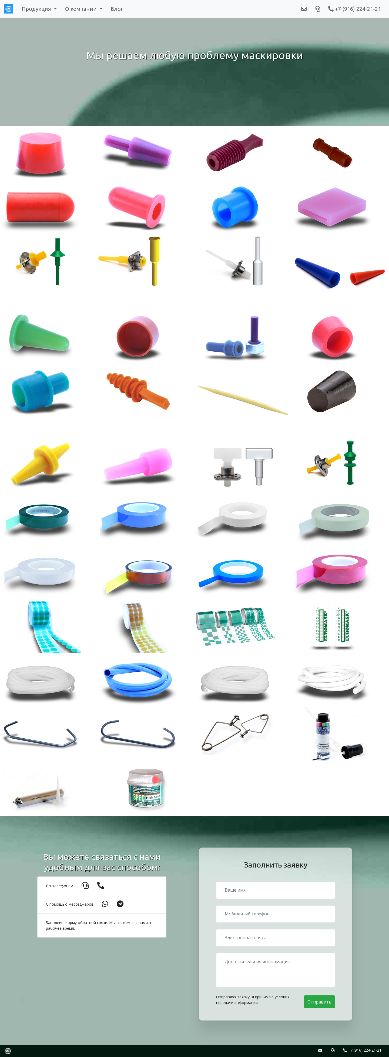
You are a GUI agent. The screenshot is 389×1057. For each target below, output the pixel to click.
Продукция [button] (37, 9)
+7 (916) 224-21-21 (354, 9)
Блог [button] (117, 9)
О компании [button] (81, 9)
